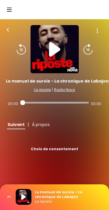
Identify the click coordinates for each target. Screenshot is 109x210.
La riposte (42, 89)
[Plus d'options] (97, 31)
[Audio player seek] (54, 102)
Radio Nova (64, 89)
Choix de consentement (54, 148)
